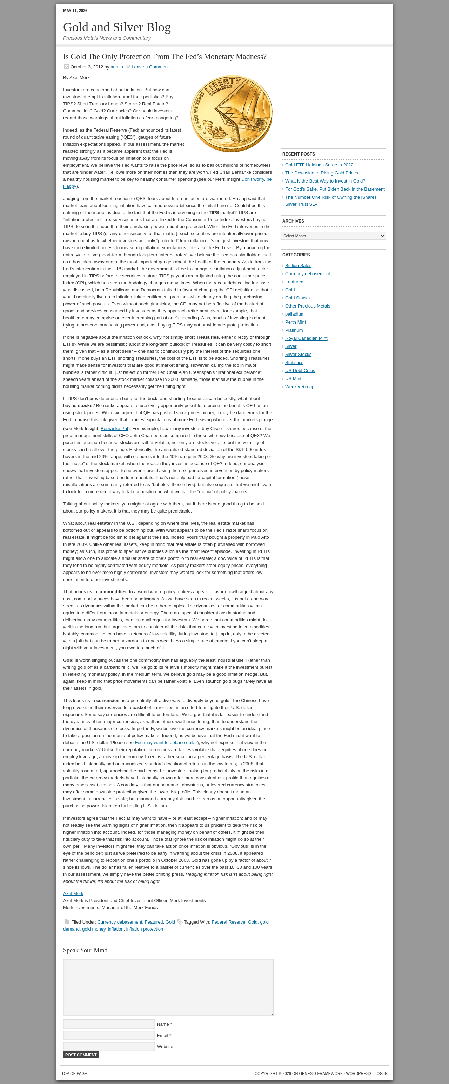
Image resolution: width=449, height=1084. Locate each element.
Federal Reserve (228, 922)
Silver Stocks (298, 354)
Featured (154, 922)
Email (162, 1035)
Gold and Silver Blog (117, 27)
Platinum (294, 330)
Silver (291, 346)
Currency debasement (119, 922)
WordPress (358, 1073)
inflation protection (144, 929)
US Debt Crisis (300, 370)
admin (116, 67)
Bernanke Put (114, 428)
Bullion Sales (298, 265)
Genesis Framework (321, 1073)
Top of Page (74, 1073)
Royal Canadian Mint (306, 338)
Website (165, 1046)
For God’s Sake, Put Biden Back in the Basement (335, 189)
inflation (116, 929)
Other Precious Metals (307, 306)
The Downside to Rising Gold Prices (321, 173)
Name (163, 1024)
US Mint (293, 378)
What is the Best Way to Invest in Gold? (325, 181)
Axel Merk (73, 893)
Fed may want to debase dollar (166, 742)
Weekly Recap (300, 386)
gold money (93, 929)
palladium (295, 314)
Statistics (294, 362)
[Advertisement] (324, 97)
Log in (381, 1073)
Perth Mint (295, 322)
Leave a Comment (150, 67)
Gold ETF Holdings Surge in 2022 (319, 164)
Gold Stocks (297, 297)
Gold (170, 922)
